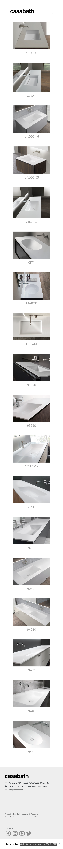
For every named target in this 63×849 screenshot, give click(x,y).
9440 (31, 711)
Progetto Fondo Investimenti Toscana (21, 814)
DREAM (31, 344)
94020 (31, 629)
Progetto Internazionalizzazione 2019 (22, 817)
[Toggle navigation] (48, 11)
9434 (31, 752)
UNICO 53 (31, 177)
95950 (31, 385)
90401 (31, 589)
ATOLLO (31, 53)
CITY (31, 262)
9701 (31, 548)
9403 (31, 670)
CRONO (31, 222)
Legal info (12, 844)
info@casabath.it (16, 789)
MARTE (31, 303)
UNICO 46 (31, 136)
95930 (31, 425)
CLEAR (31, 95)
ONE (31, 507)
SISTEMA (31, 466)
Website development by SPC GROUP (38, 844)
